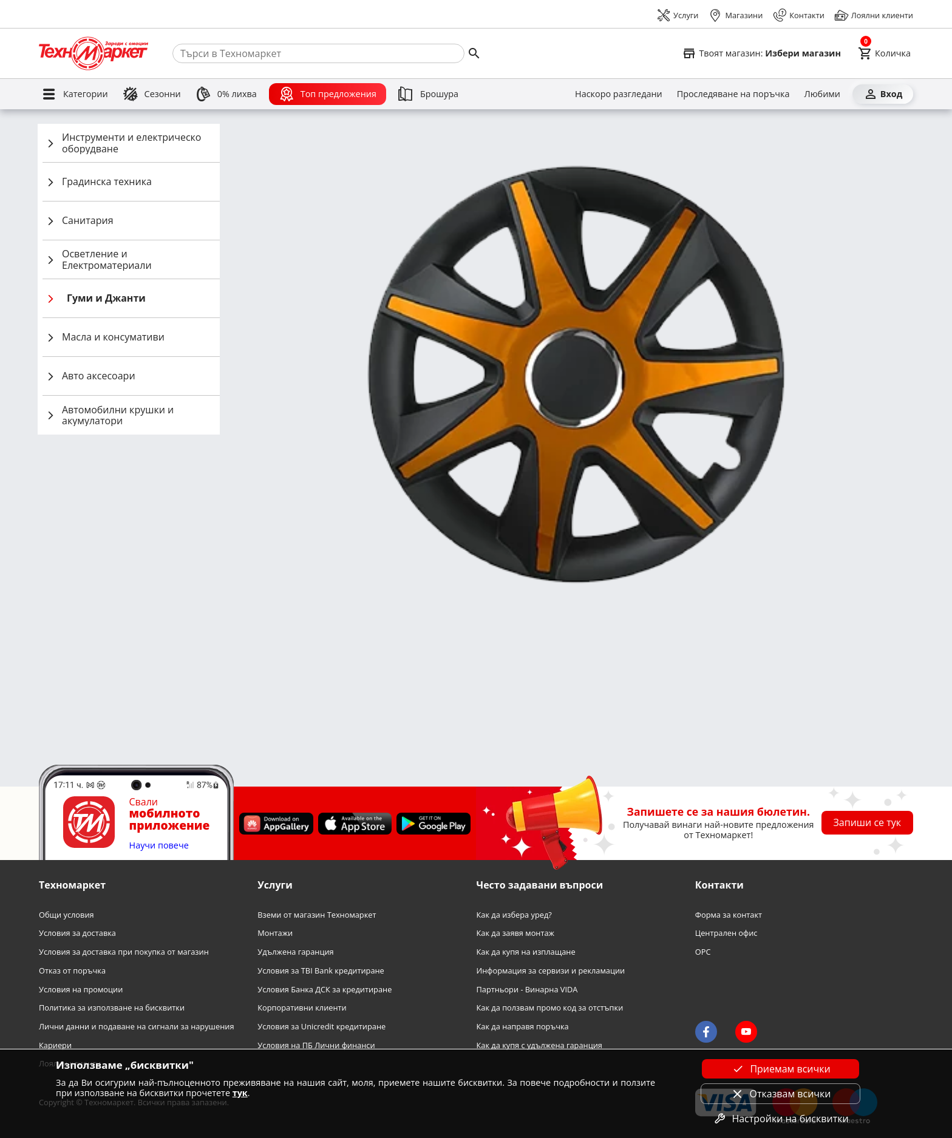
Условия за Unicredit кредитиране (321, 1026)
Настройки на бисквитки (780, 1118)
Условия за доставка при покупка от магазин (124, 952)
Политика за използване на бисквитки (112, 1007)
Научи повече (159, 846)
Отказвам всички (780, 1093)
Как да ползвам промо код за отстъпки (550, 1007)
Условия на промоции (81, 989)
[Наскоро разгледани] (619, 94)
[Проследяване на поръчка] (733, 94)
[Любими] (822, 94)
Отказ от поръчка (72, 970)
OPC (703, 952)
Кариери (55, 1045)
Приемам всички (780, 1069)
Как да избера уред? (514, 915)
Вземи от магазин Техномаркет (316, 915)
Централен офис (726, 933)
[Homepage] (93, 53)
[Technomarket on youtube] (746, 1032)
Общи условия (66, 915)
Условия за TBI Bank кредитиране (320, 970)
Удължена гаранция (295, 952)
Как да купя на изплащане (526, 952)
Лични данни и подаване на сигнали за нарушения (136, 1026)
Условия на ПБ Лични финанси (316, 1045)
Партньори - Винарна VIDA (527, 989)
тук (240, 1093)
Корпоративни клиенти (301, 1007)
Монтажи (275, 933)
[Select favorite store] (761, 53)
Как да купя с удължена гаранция (539, 1045)
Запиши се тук (868, 822)
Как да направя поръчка (523, 1026)
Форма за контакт (728, 915)
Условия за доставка (77, 933)
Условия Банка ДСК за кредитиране (324, 989)
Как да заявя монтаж (516, 933)
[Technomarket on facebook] (706, 1032)
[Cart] (884, 53)
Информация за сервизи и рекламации (551, 970)
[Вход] (882, 94)
